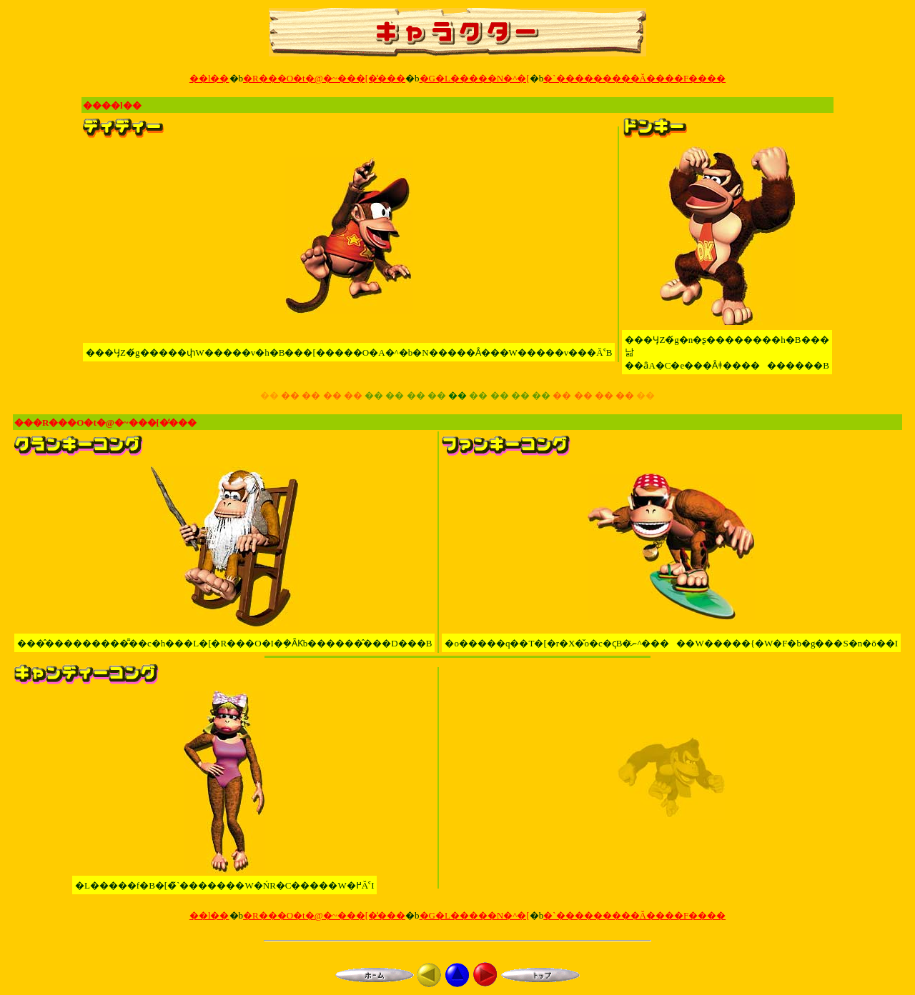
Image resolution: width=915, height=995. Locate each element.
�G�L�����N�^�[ (475, 78)
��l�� (209, 78)
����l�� (112, 105)
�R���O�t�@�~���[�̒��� (324, 78)
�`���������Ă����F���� (634, 78)
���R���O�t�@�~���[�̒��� (105, 422)
